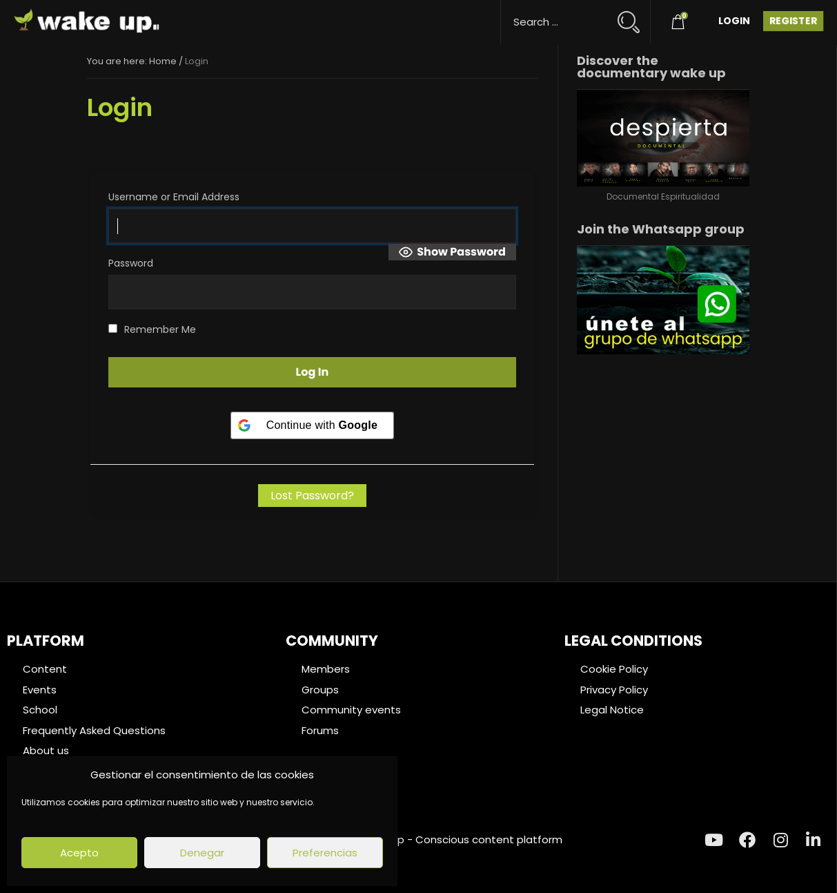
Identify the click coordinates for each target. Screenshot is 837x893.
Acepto (79, 852)
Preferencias (325, 852)
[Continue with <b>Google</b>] (312, 425)
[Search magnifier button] (634, 15)
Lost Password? (312, 495)
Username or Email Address (173, 197)
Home (163, 61)
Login (734, 21)
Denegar (202, 852)
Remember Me (152, 329)
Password (130, 263)
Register (793, 21)
